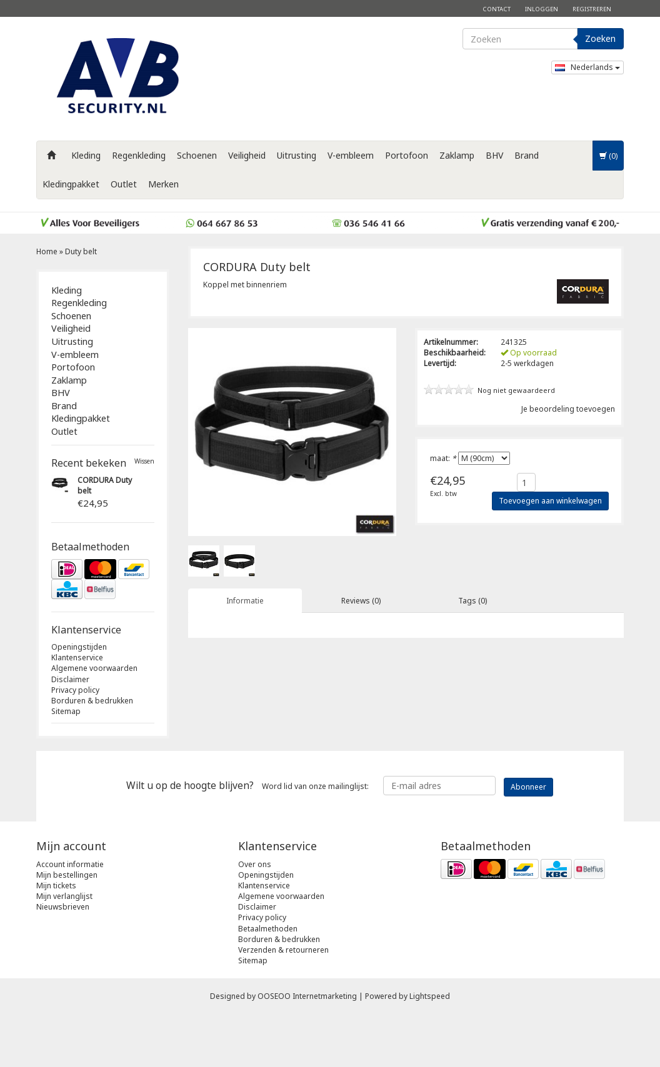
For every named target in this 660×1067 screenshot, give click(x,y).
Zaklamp (456, 155)
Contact (496, 9)
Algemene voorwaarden (94, 668)
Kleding (86, 155)
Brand (526, 155)
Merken (163, 184)
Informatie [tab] (245, 600)
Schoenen (197, 155)
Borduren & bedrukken (92, 700)
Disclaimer (70, 679)
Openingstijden (79, 647)
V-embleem (351, 155)
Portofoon (406, 155)
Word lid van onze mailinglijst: (247, 838)
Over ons (254, 916)
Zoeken (600, 38)
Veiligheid (247, 155)
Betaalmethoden (268, 981)
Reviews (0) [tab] (361, 600)
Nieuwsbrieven (62, 960)
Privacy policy (75, 690)
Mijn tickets (56, 938)
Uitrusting (296, 155)
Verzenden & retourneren (283, 1002)
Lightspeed (429, 1049)
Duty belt (81, 251)
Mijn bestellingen (67, 927)
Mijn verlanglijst (64, 949)
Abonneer (528, 839)
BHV (494, 155)
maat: (443, 458)
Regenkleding (139, 155)
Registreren (591, 9)
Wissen (144, 461)
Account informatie (70, 916)
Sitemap (66, 711)
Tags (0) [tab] (472, 600)
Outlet (124, 184)
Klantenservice (77, 657)
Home (47, 251)
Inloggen (541, 9)
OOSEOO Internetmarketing (307, 1049)
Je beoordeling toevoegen (568, 409)
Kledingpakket (70, 184)
